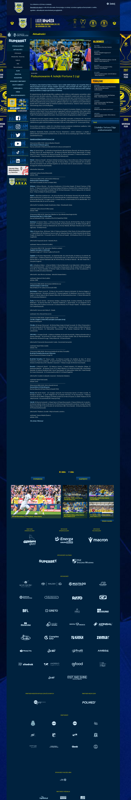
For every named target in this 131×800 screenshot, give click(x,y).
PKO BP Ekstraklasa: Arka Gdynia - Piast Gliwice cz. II (100, 515)
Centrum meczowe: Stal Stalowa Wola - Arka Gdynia (103, 103)
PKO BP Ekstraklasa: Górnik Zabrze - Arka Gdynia (27, 516)
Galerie (18, 60)
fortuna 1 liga (110, 127)
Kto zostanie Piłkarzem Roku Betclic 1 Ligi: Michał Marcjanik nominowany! (105, 88)
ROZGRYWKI (18, 78)
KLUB (18, 70)
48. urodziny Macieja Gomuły (103, 47)
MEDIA (18, 92)
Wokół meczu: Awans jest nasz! (103, 109)
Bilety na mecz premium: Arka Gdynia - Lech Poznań (103, 67)
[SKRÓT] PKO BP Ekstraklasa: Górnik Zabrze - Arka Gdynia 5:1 (105, 60)
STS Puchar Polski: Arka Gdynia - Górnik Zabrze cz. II (73, 498)
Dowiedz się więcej (36, 7)
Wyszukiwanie (18, 67)
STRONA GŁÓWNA (18, 46)
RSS (18, 63)
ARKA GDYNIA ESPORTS (18, 95)
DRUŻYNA (18, 74)
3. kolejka (98, 127)
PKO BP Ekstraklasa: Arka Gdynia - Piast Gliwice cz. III (74, 515)
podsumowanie (105, 130)
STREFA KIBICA (17, 88)
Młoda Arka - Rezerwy (17, 56)
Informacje (18, 53)
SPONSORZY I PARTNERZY (18, 81)
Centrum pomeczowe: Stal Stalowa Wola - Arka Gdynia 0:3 (104, 96)
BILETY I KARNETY (17, 85)
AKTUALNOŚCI (17, 49)
